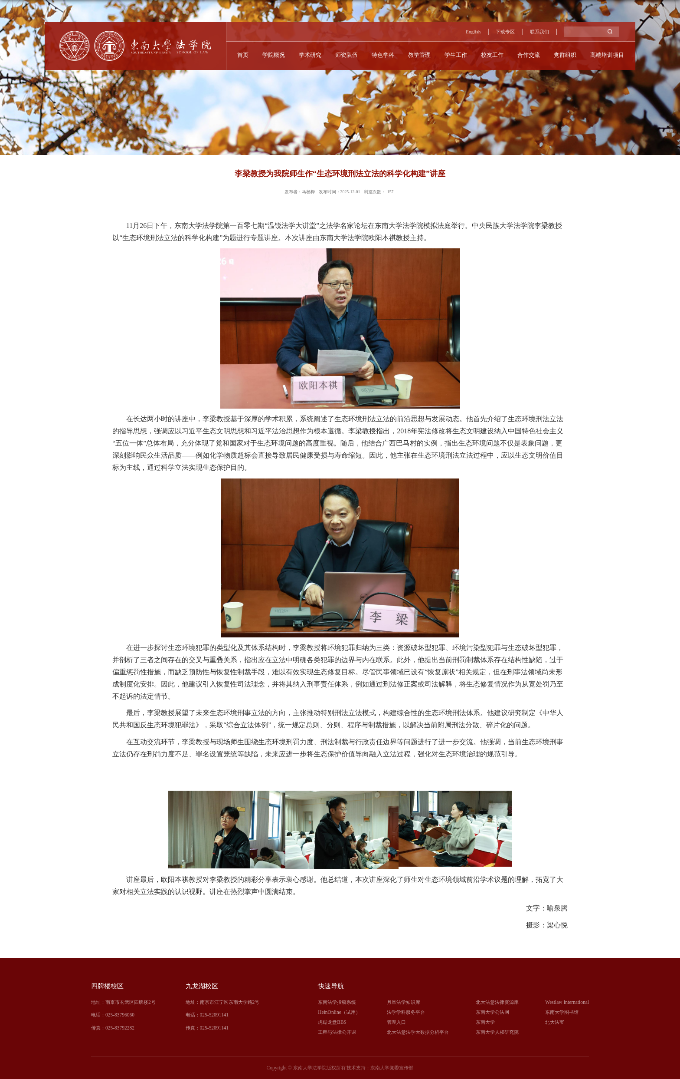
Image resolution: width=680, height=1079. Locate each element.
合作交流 (529, 55)
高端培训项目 (609, 55)
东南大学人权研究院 (497, 1032)
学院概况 (272, 55)
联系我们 (539, 31)
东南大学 (485, 1022)
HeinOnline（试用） (339, 1012)
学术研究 (309, 55)
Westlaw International (567, 1002)
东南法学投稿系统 (337, 1002)
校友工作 (493, 55)
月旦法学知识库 (403, 1002)
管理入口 (396, 1022)
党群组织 (566, 55)
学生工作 (456, 55)
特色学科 (382, 55)
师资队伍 (346, 55)
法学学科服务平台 (406, 1012)
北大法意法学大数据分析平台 (418, 1032)
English (473, 31)
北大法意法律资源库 (497, 1002)
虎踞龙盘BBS (332, 1022)
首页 (241, 55)
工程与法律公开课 (337, 1032)
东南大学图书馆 (562, 1012)
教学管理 (419, 55)
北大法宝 (554, 1022)
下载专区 (505, 31)
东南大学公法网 (492, 1012)
